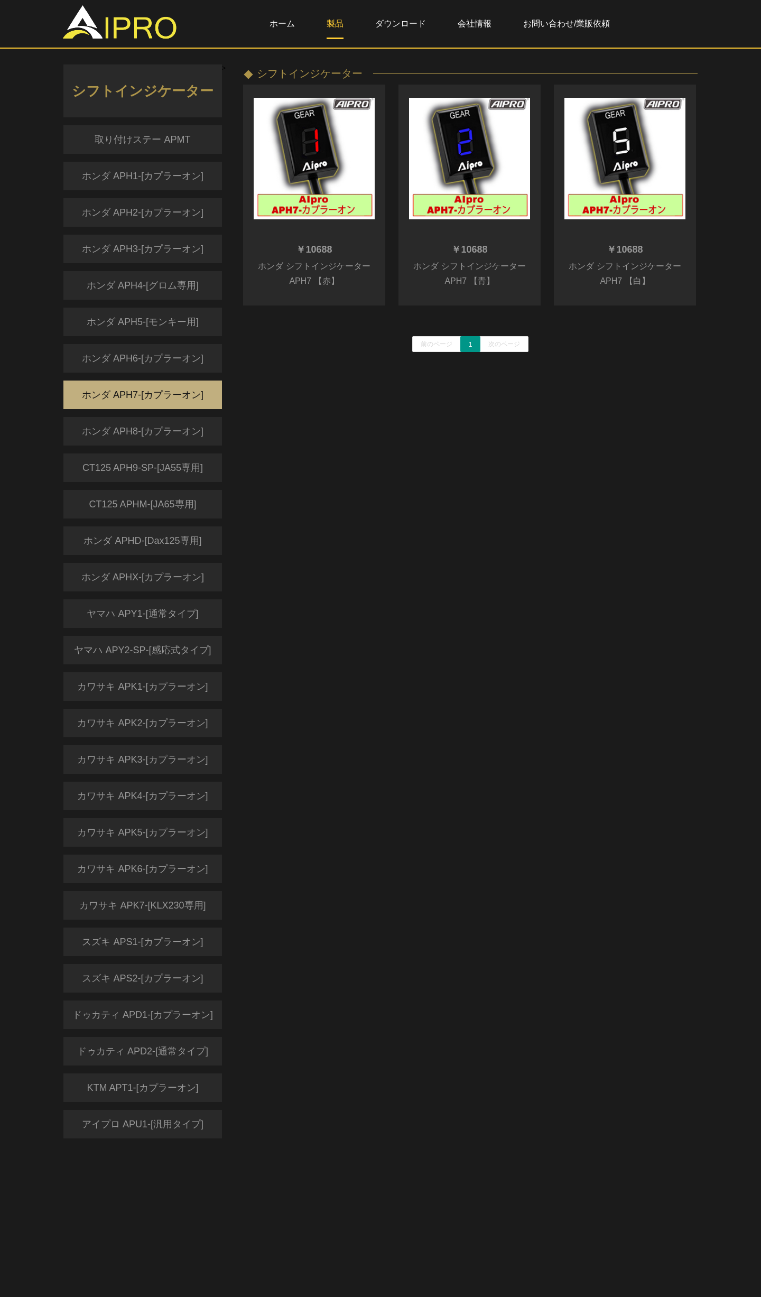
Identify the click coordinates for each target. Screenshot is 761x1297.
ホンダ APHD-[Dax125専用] (142, 540)
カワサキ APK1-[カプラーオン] (142, 686)
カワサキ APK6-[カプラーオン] (142, 869)
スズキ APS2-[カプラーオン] (142, 978)
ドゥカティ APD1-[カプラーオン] (142, 1014)
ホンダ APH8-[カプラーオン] (142, 431)
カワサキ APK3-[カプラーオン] (142, 759)
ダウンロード (400, 23)
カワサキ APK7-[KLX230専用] (142, 905)
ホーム (282, 23)
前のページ (436, 344)
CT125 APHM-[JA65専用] (142, 504)
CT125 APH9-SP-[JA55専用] (142, 467)
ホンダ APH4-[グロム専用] (143, 285)
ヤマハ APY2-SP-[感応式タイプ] (142, 650)
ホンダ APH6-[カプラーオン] (142, 358)
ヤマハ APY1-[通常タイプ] (142, 613)
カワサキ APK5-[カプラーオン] (142, 832)
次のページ (504, 344)
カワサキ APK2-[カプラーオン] (142, 723)
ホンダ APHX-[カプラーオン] (142, 577)
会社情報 (474, 23)
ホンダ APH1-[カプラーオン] (142, 176)
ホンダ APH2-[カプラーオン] (142, 212)
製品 (335, 23)
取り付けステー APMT (142, 139)
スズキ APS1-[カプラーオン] (142, 942)
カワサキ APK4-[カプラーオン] (142, 796)
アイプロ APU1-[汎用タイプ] (142, 1124)
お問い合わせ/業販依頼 (566, 23)
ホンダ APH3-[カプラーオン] (142, 249)
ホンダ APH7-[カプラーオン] (142, 395)
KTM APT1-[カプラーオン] (142, 1087)
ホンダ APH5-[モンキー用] (143, 322)
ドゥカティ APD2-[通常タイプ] (142, 1051)
